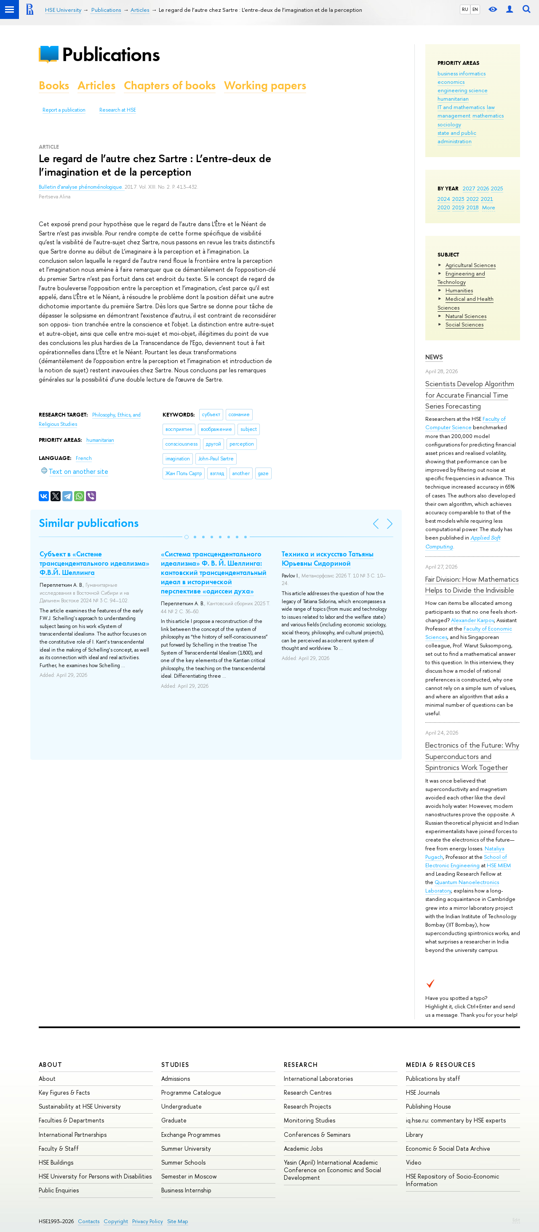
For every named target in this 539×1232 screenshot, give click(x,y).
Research (301, 1065)
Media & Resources (440, 1065)
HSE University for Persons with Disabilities (95, 1176)
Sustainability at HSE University (80, 1106)
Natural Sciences (466, 316)
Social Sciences (464, 324)
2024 (444, 199)
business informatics (462, 73)
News (434, 357)
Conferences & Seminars (317, 1134)
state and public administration (457, 137)
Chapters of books (170, 85)
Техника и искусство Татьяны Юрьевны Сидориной (328, 558)
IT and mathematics (461, 107)
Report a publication (64, 110)
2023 (458, 199)
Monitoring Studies (309, 1120)
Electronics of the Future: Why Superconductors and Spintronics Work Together (472, 756)
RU (465, 9)
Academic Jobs (303, 1148)
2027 (469, 188)
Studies (175, 1065)
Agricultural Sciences (471, 265)
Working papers (265, 85)
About (50, 1065)
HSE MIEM (499, 865)
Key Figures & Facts (64, 1092)
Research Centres (307, 1092)
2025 (497, 188)
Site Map (177, 1221)
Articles (96, 85)
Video (414, 1162)
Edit (516, 1220)
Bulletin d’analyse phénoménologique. (82, 187)
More (488, 207)
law (491, 107)
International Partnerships (73, 1134)
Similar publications (89, 523)
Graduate (174, 1120)
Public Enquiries (59, 1190)
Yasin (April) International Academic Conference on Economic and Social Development (332, 1169)
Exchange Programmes (190, 1134)
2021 (487, 199)
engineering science (463, 90)
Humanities (459, 290)
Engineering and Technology (461, 278)
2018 (473, 207)
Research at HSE (117, 110)
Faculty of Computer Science (465, 423)
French (84, 458)
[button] (186, 537)
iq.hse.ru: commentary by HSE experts (456, 1120)
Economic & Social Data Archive (448, 1148)
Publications (111, 54)
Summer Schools (183, 1162)
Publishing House (428, 1106)
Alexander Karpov (472, 620)
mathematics (488, 115)
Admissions (175, 1078)
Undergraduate (181, 1106)
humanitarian (453, 98)
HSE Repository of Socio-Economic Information (452, 1180)
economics (451, 82)
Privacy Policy (147, 1221)
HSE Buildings (56, 1162)
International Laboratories (318, 1078)
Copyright (116, 1221)
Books (54, 85)
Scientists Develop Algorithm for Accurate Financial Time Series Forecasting (469, 395)
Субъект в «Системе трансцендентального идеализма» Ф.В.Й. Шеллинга (94, 563)
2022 (473, 199)
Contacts (88, 1221)
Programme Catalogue (191, 1092)
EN (475, 9)
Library (414, 1134)
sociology (449, 124)
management (454, 115)
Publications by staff (433, 1078)
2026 (483, 188)
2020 (444, 207)
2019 (458, 207)
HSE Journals (423, 1092)
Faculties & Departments (71, 1120)
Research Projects (307, 1106)
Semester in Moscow (189, 1176)
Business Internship (186, 1190)
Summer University (186, 1148)
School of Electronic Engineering (466, 861)
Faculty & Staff (59, 1148)
